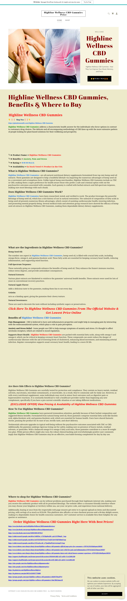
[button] (117, 14)
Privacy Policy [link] (55, 596)
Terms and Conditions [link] (69, 596)
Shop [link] (67, 20)
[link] (63, 15)
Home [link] (59, 20)
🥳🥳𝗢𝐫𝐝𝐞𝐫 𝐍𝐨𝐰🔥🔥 (99, 78)
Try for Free (87, 2)
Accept (105, 594)
